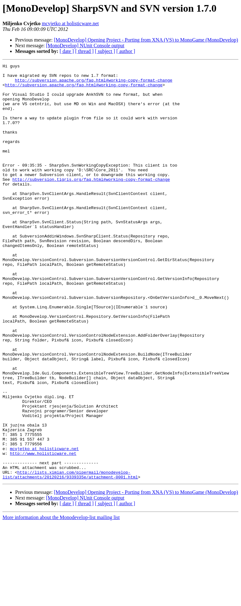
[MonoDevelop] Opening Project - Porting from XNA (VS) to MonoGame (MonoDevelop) (146, 40)
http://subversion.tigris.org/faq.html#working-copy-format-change (91, 203)
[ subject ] (105, 51)
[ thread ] (84, 51)
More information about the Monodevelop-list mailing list (61, 600)
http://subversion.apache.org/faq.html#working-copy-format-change (93, 84)
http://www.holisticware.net (43, 532)
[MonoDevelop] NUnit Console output (85, 45)
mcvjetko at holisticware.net (70, 23)
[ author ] (125, 51)
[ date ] (67, 51)
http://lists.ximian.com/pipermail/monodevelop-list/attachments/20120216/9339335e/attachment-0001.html (70, 557)
